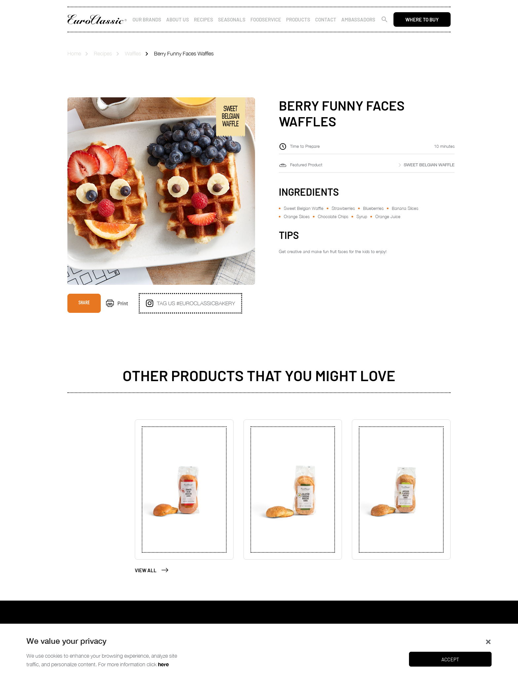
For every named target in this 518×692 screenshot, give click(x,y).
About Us (177, 19)
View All (151, 570)
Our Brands (146, 19)
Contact (325, 19)
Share (84, 303)
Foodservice (265, 19)
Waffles (133, 53)
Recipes (203, 19)
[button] (488, 641)
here (163, 664)
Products (298, 19)
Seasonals (231, 19)
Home (74, 53)
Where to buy (422, 19)
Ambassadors (358, 19)
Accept (450, 659)
